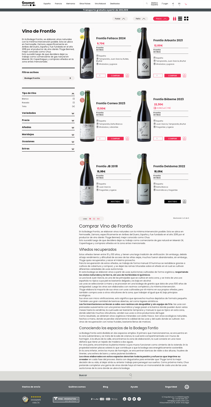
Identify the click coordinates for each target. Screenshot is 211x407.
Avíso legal (185, 403)
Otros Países (84, 3)
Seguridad (171, 386)
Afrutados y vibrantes (108, 127)
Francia (58, 3)
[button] (154, 4)
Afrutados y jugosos (108, 64)
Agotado (115, 201)
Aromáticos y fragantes (167, 190)
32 (94, 218)
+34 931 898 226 (181, 399)
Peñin (140, 18)
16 (90, 218)
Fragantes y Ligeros (165, 127)
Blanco (48, 99)
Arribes (99, 49)
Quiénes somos (77, 386)
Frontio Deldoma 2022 (169, 166)
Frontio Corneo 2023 (110, 103)
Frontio (100, 47)
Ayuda (134, 386)
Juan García (116, 59)
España (47, 3)
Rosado (48, 102)
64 (98, 218)
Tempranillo (104, 59)
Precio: (161, 18)
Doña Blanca (116, 124)
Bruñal (99, 61)
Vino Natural (100, 3)
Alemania (70, 3)
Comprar (115, 75)
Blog (105, 386)
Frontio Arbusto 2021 (168, 40)
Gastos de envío (31, 386)
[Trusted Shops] (32, 399)
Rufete (125, 59)
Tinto (48, 106)
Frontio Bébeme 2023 (168, 99)
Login (165, 3)
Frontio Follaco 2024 (111, 38)
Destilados (115, 3)
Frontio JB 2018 (107, 166)
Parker (120, 18)
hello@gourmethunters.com (178, 401)
